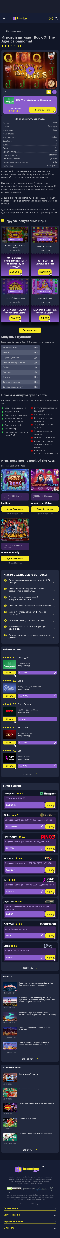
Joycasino (9, 901)
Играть (9, 672)
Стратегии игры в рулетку (29, 1089)
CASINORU (15, 272)
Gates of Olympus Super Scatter (15, 246)
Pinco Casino (24, 704)
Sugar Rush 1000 (45, 298)
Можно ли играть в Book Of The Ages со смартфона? (27, 613)
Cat (19, 751)
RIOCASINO (44, 272)
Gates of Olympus (44, 246)
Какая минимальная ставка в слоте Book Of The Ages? (29, 581)
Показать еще (30, 330)
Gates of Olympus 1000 (15, 298)
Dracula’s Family (10, 552)
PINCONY (15, 318)
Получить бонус (42, 110)
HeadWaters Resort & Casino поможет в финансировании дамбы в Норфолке (34, 1043)
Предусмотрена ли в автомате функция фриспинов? (27, 628)
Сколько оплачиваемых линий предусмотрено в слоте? (23, 598)
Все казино (30, 774)
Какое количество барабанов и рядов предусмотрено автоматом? (26, 590)
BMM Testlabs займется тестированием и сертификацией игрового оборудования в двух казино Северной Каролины (37, 1000)
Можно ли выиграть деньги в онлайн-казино (36, 1104)
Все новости (30, 1059)
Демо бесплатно (15, 239)
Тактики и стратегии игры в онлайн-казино (35, 1133)
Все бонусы (30, 968)
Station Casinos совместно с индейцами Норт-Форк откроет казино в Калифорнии (36, 984)
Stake (20, 681)
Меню (4, 18)
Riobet (7, 815)
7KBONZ (45, 318)
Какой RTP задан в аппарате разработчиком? (30, 606)
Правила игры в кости (27, 1119)
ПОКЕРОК (9, 924)
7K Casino (23, 727)
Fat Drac (5, 503)
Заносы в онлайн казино (28, 1074)
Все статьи (30, 1150)
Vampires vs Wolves (42, 503)
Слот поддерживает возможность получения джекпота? (30, 636)
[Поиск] (56, 18)
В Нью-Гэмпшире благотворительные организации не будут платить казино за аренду (37, 1013)
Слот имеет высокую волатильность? (26, 620)
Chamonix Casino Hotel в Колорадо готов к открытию (35, 1028)
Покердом (23, 657)
